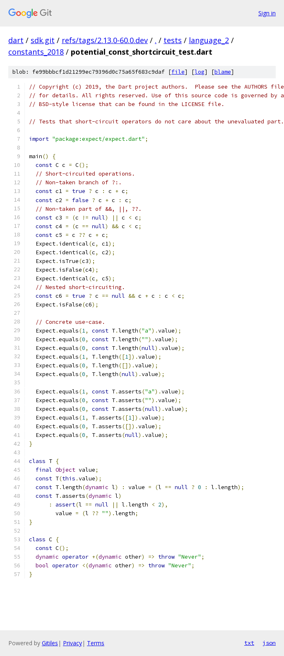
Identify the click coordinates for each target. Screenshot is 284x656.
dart (16, 40)
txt (249, 642)
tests (173, 40)
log (200, 71)
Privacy (72, 643)
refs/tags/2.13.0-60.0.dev (105, 40)
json (269, 642)
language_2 (209, 40)
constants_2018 (36, 52)
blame (222, 71)
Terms (95, 643)
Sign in (267, 13)
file (178, 71)
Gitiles (50, 643)
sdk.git (43, 40)
